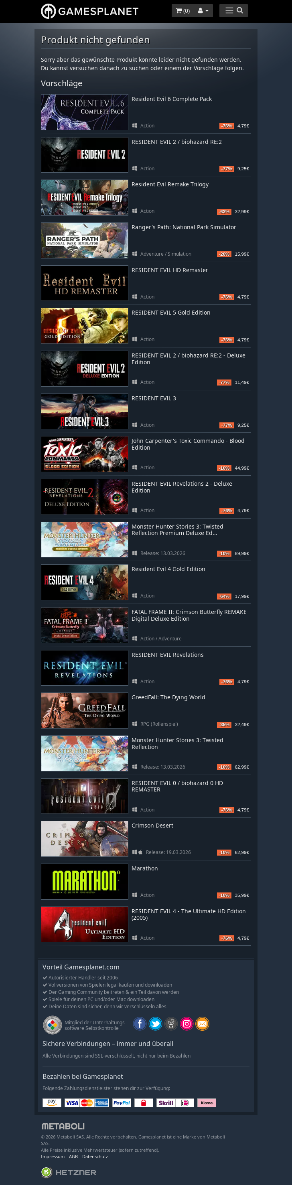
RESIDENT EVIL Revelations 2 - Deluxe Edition (182, 487)
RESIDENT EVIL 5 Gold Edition (171, 312)
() (183, 10)
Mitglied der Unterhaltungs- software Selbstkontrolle (95, 1025)
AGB (73, 1156)
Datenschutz (95, 1156)
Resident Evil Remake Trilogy (170, 184)
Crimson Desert (152, 825)
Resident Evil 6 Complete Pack (172, 99)
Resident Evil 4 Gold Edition (168, 569)
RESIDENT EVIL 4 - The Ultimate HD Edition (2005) (189, 914)
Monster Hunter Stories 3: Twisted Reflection (177, 743)
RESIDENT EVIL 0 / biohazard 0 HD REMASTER (177, 786)
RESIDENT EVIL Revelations (168, 654)
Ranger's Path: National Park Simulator (184, 227)
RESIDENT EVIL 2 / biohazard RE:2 (177, 141)
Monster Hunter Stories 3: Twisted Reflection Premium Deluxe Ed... (177, 530)
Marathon (145, 868)
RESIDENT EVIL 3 (154, 398)
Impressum (53, 1156)
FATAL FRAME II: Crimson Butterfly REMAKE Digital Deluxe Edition (189, 615)
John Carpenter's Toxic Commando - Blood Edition (188, 444)
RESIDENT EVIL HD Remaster (170, 270)
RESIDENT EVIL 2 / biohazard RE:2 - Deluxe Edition (188, 358)
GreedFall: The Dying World (168, 697)
